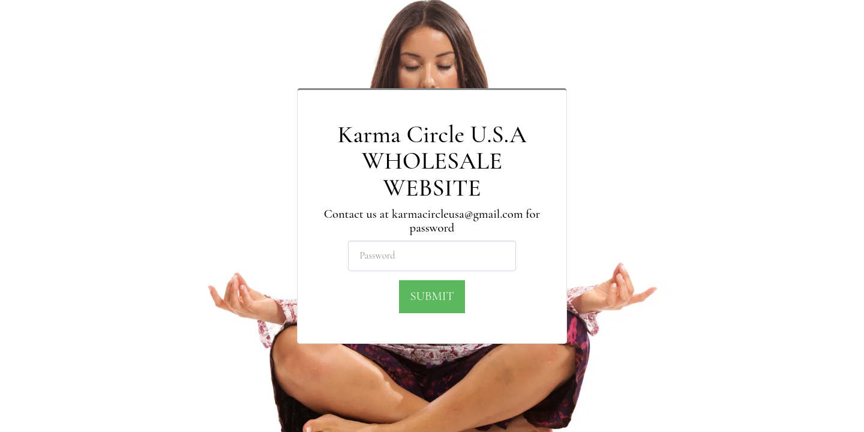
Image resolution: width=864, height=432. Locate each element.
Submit (432, 296)
